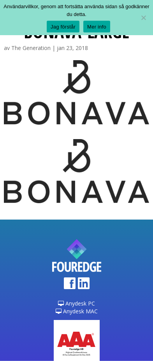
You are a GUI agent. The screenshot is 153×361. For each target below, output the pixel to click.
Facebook (70, 285)
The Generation (31, 48)
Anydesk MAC (77, 311)
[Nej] (143, 17)
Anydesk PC (76, 303)
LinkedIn (84, 285)
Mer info (96, 27)
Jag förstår (63, 27)
